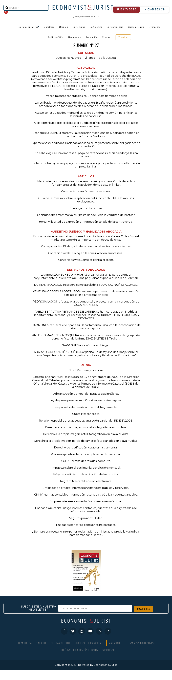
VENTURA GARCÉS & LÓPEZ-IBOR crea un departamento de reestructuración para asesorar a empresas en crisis (86, 293)
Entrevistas (79, 27)
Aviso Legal (108, 649)
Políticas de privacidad (89, 643)
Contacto (41, 643)
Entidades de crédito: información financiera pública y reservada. (86, 487)
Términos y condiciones (140, 643)
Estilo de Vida (55, 37)
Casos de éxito (136, 27)
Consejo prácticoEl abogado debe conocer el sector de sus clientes (86, 246)
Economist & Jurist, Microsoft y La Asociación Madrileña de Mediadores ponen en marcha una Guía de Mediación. (86, 134)
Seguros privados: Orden (85, 518)
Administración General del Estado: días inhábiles (85, 393)
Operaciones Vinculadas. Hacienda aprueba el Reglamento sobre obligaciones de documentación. (86, 144)
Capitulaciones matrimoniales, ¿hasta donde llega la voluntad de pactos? (86, 215)
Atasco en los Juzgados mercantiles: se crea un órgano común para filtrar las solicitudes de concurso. (86, 114)
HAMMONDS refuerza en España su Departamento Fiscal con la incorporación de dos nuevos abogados (86, 327)
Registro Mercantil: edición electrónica (85, 481)
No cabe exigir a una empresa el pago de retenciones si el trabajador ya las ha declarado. (86, 155)
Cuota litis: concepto (85, 413)
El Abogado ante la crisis (86, 208)
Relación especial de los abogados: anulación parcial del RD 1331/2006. (86, 420)
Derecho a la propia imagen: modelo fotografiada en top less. (85, 427)
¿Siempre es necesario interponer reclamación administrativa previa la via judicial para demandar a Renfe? (86, 533)
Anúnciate (114, 643)
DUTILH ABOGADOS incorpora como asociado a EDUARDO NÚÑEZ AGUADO (85, 284)
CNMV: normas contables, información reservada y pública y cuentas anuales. (85, 494)
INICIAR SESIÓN (154, 9)
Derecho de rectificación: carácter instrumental (86, 447)
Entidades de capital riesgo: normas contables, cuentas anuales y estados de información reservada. (86, 509)
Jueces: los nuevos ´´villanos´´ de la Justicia (86, 57)
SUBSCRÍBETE (126, 9)
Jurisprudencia (115, 27)
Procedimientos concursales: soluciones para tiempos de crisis (86, 96)
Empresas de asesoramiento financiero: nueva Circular (86, 501)
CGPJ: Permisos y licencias (86, 370)
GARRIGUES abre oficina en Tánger (86, 345)
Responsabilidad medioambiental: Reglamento (85, 407)
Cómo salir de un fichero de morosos (85, 191)
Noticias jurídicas (28, 27)
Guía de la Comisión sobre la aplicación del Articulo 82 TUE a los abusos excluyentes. (86, 200)
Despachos (155, 27)
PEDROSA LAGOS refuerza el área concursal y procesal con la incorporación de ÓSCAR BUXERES (86, 303)
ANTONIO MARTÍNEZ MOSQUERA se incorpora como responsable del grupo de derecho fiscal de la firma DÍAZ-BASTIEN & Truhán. (86, 337)
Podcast (106, 37)
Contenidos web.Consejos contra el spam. (85, 259)
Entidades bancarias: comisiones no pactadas (85, 524)
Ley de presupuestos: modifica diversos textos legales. (86, 400)
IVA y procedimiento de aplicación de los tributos (85, 474)
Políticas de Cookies (61, 643)
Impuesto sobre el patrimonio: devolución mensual (86, 467)
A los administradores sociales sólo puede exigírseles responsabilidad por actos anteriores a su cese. (86, 124)
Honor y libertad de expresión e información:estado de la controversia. (86, 221)
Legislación (96, 27)
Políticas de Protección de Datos (79, 649)
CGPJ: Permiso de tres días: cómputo (85, 461)
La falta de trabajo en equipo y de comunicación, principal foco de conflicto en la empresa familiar (86, 165)
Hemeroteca (74, 37)
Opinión (63, 27)
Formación (92, 37)
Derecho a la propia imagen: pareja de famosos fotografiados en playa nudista (86, 440)
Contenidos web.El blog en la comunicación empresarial (85, 253)
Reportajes (48, 27)
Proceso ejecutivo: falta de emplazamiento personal (86, 454)
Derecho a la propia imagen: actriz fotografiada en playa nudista (85, 434)
